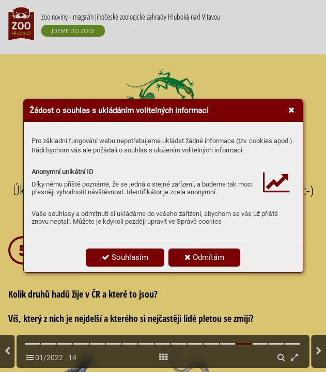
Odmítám (204, 257)
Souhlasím (125, 257)
